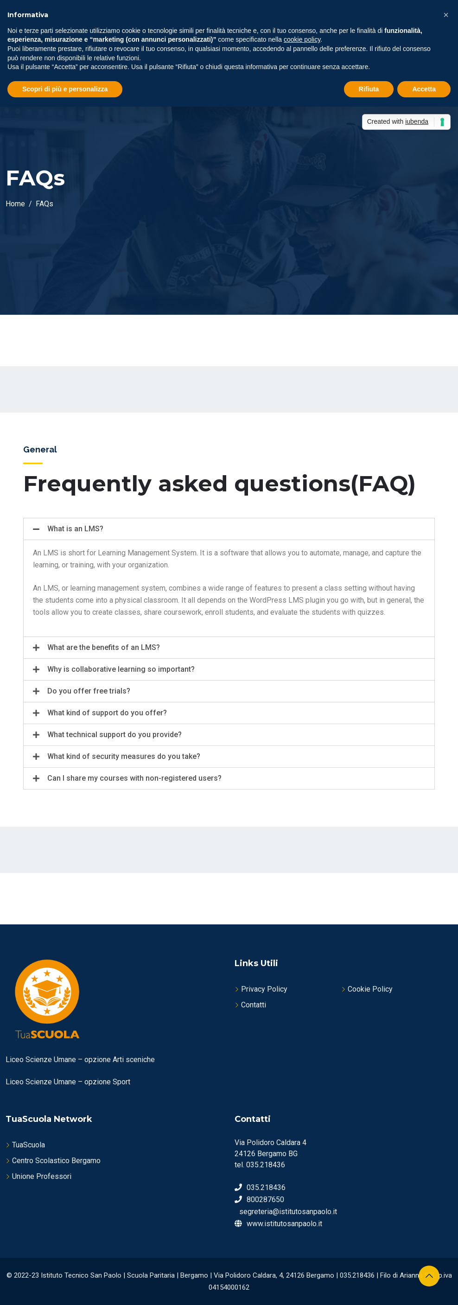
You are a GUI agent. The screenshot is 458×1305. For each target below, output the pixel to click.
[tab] (229, 529)
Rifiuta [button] (369, 89)
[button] (446, 14)
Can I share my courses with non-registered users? (134, 778)
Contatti (253, 1004)
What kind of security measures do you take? (123, 756)
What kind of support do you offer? (107, 712)
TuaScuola (28, 1144)
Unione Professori (41, 1176)
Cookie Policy (370, 989)
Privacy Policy (264, 989)
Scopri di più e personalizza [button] (65, 89)
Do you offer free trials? (88, 691)
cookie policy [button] (302, 39)
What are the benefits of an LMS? (103, 647)
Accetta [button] (424, 89)
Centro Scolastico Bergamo (56, 1160)
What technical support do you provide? (114, 734)
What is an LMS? (75, 528)
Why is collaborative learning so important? (121, 669)
